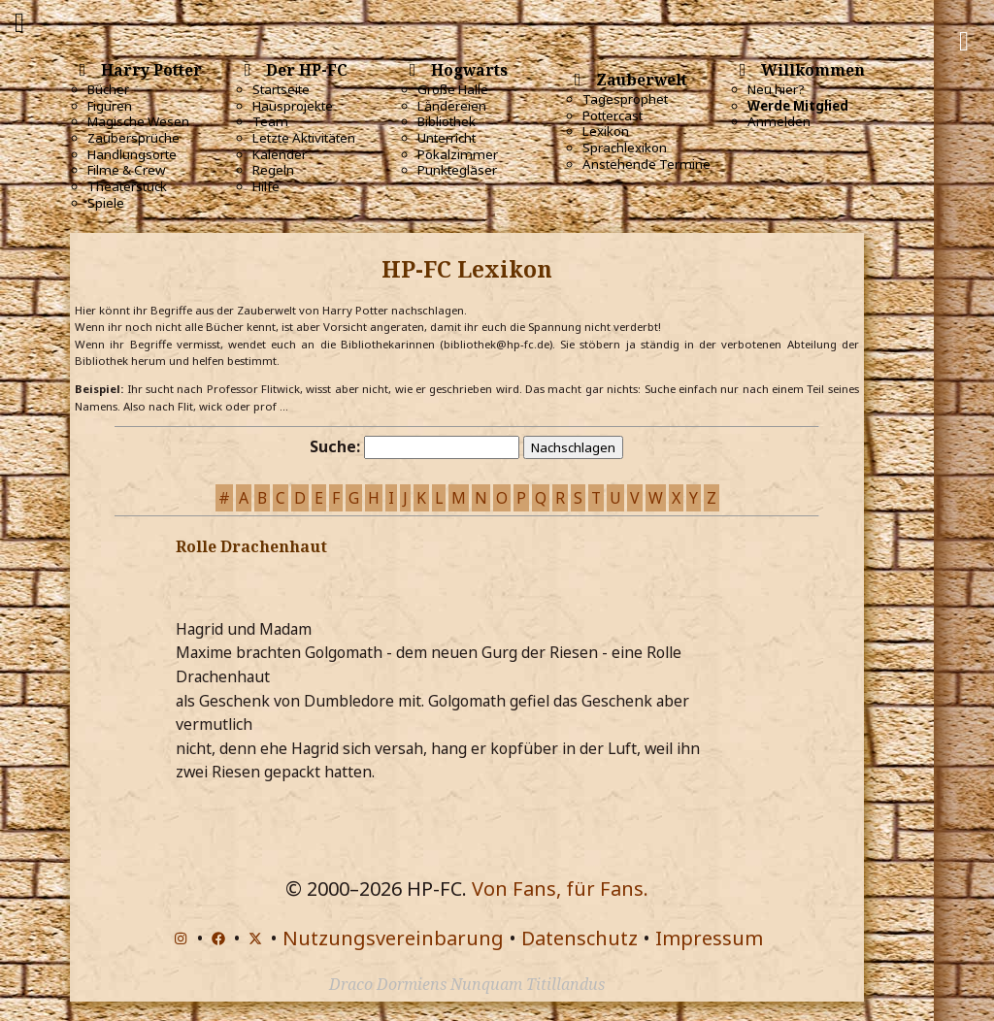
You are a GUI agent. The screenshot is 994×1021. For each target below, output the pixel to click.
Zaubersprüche (133, 138)
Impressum (709, 938)
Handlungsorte (132, 154)
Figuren (109, 106)
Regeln (273, 170)
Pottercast (612, 115)
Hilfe (266, 186)
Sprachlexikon (624, 147)
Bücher (108, 89)
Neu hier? (776, 89)
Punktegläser (457, 170)
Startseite (281, 89)
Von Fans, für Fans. (560, 888)
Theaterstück (127, 186)
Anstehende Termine (646, 164)
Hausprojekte (292, 106)
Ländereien (451, 106)
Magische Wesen (138, 121)
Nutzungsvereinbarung (393, 938)
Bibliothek (446, 121)
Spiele (105, 203)
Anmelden (779, 121)
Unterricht (446, 138)
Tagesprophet (625, 99)
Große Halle (452, 89)
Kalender (279, 154)
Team (270, 121)
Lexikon (605, 131)
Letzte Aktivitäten (303, 138)
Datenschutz (579, 938)
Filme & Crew (126, 170)
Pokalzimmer (457, 154)
